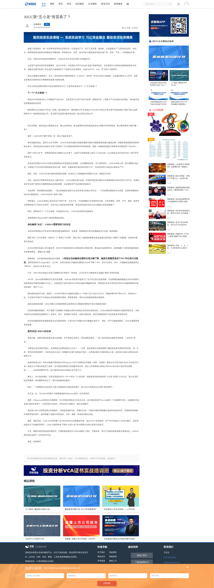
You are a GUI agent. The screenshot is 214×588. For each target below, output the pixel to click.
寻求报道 (101, 561)
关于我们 (101, 552)
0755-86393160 (170, 557)
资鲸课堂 (113, 552)
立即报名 (107, 583)
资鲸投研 (113, 557)
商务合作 (101, 557)
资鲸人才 (113, 561)
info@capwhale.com (171, 562)
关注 (47, 24)
